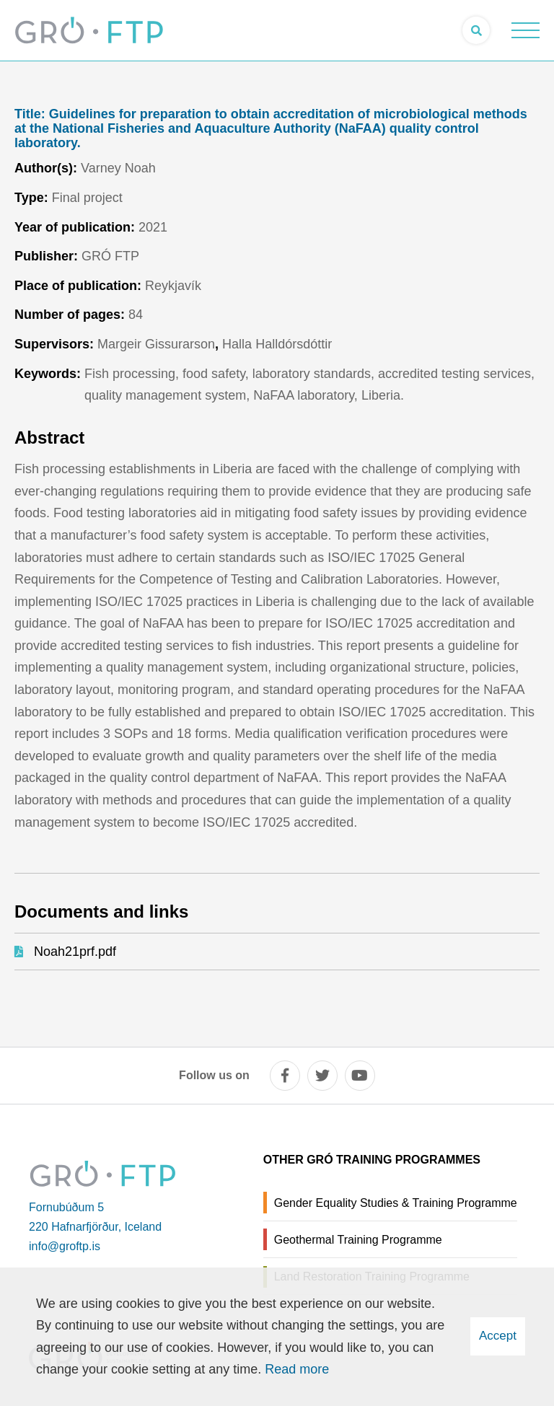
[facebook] (285, 1075)
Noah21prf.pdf (75, 951)
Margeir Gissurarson (156, 344)
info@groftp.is (64, 1246)
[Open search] (476, 30)
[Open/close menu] (525, 30)
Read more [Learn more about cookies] (297, 1369)
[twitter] (322, 1075)
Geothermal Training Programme (358, 1240)
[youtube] (360, 1075)
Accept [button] (497, 1336)
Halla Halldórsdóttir (277, 344)
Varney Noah (118, 168)
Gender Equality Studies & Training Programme (395, 1203)
